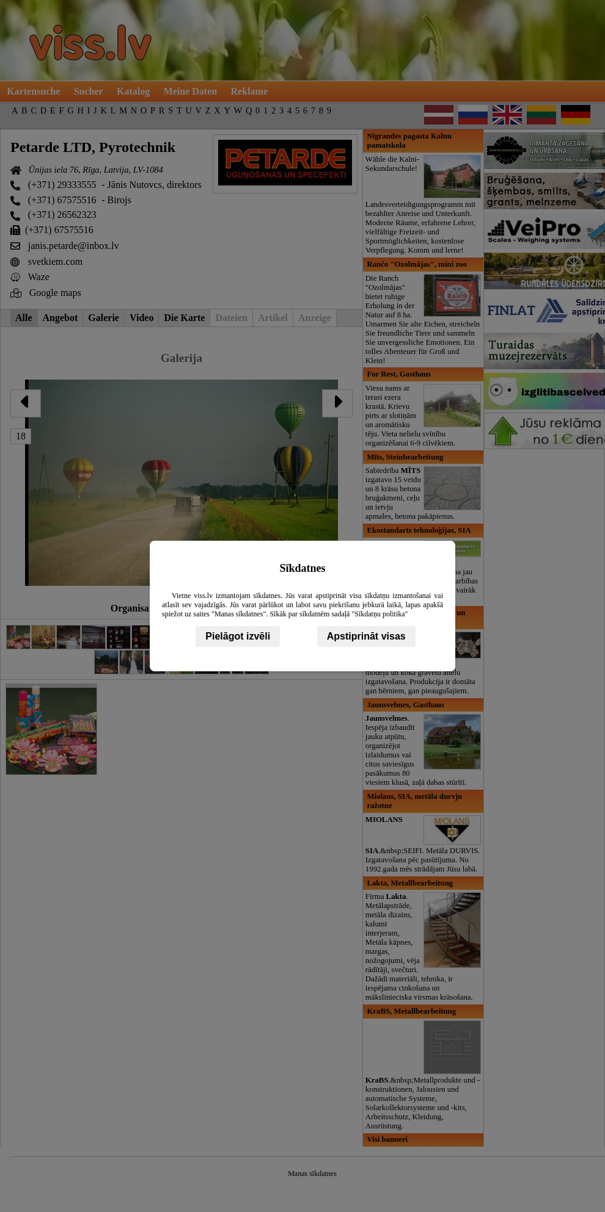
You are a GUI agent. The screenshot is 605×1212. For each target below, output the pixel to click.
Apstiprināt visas (366, 636)
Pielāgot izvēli (237, 636)
